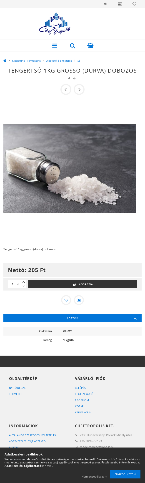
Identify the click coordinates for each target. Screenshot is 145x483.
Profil (120, 4)
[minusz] (23, 286)
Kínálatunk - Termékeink (26, 60)
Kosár (79, 406)
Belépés (105, 4)
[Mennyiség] (12, 284)
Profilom (82, 400)
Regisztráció (84, 394)
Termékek (15, 394)
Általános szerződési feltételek (32, 435)
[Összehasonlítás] (79, 300)
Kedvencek (134, 4)
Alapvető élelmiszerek (59, 60)
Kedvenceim (83, 412)
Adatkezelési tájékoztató (27, 441)
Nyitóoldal (17, 387)
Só (79, 60)
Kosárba (85, 284)
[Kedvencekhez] (66, 300)
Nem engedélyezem (94, 476)
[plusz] (23, 282)
